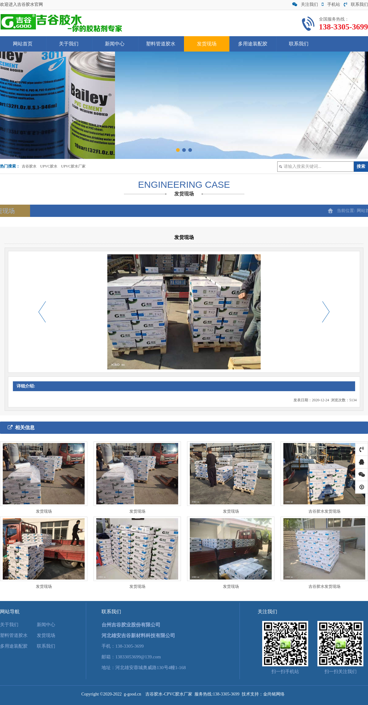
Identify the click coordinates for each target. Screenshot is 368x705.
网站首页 (23, 43)
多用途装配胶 (252, 43)
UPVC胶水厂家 (73, 166)
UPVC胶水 (48, 166)
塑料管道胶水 (160, 43)
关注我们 (305, 4)
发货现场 (207, 43)
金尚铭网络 (274, 694)
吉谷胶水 (29, 166)
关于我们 (69, 43)
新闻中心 (115, 43)
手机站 (331, 4)
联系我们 (356, 4)
